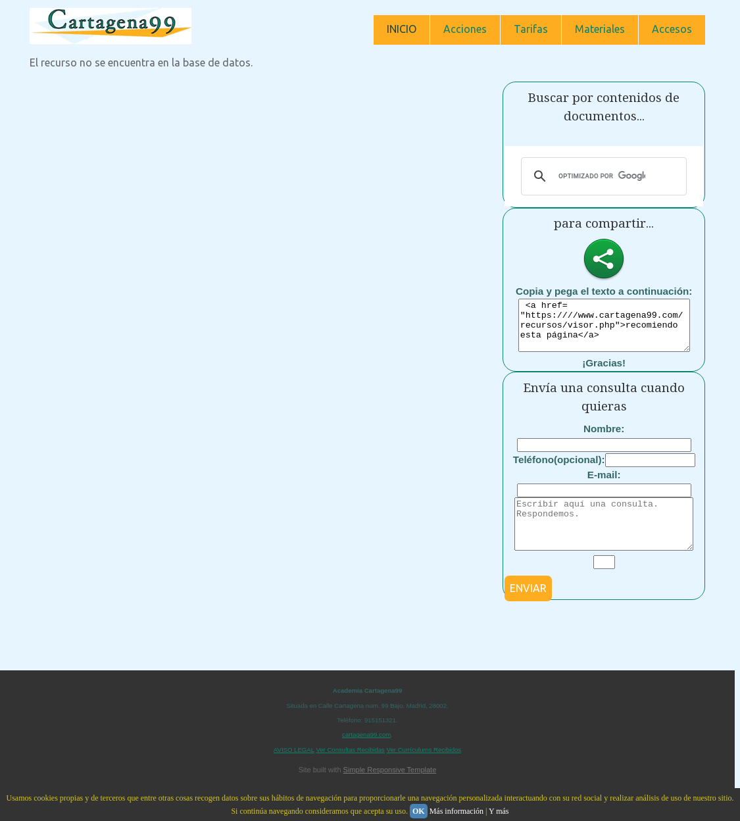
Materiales (600, 29)
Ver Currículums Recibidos (424, 769)
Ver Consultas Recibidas (350, 769)
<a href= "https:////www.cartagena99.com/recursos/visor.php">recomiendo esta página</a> (604, 330)
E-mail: (604, 484)
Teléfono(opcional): (559, 469)
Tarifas (531, 29)
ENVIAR (528, 608)
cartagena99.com (366, 754)
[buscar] (602, 176)
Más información (456, 811)
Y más (499, 811)
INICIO (401, 29)
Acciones (465, 29)
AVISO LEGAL (294, 769)
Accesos (672, 29)
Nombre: (603, 438)
